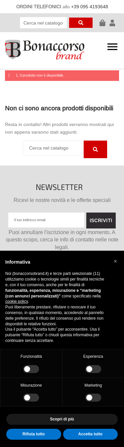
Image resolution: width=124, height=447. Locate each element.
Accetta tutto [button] (90, 434)
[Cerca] (43, 23)
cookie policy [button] (16, 301)
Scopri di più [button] (62, 419)
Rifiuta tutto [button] (33, 434)
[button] (115, 261)
